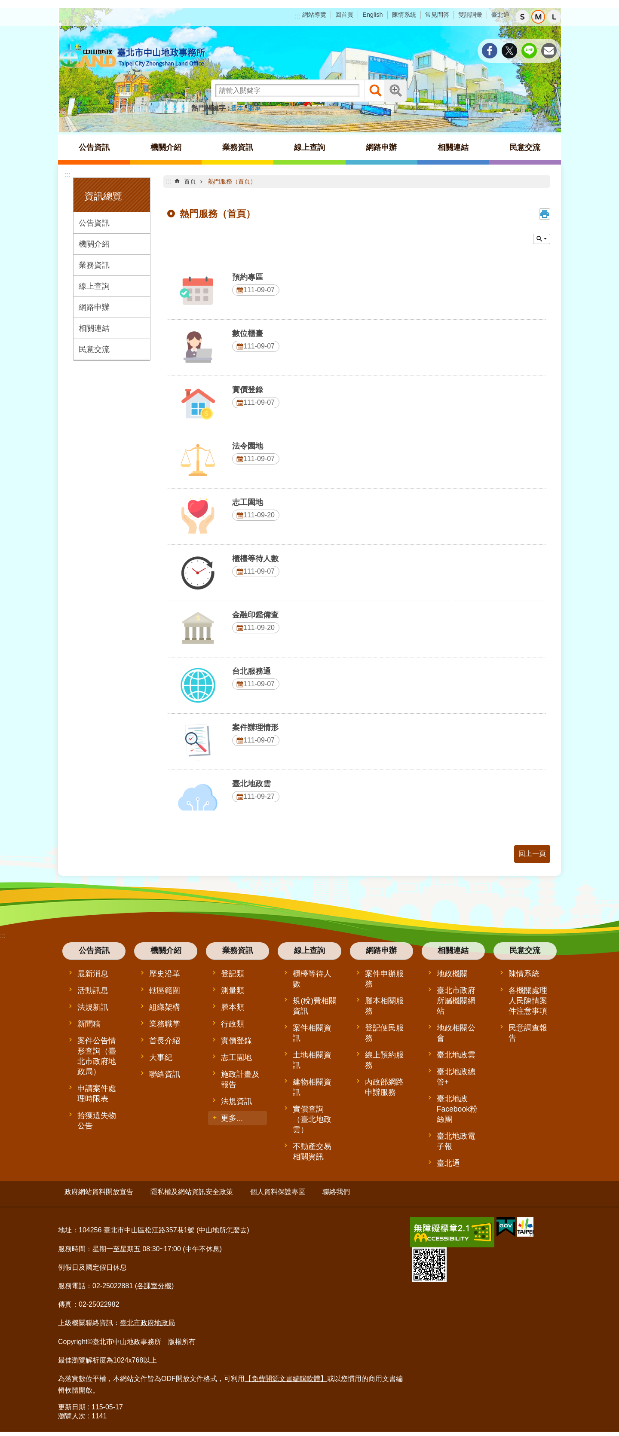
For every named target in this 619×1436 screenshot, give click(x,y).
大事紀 (160, 1057)
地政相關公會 (456, 1033)
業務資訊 (94, 265)
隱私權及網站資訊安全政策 (191, 1191)
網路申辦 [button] (381, 147)
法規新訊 (92, 1007)
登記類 (232, 973)
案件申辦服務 (384, 978)
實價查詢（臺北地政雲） (312, 1119)
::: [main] (168, 181)
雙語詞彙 (470, 14)
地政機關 (452, 973)
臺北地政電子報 (456, 1141)
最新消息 (92, 973)
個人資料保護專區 (277, 1191)
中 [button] (538, 17)
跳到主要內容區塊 (4, 4)
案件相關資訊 (312, 1033)
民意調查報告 (528, 1033)
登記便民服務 (384, 1033)
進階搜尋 (395, 90)
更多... (232, 1118)
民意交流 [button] (524, 147)
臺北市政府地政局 (147, 1319)
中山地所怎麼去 (223, 1226)
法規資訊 (236, 1101)
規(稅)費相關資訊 (315, 1005)
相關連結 (94, 328)
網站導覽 (314, 14)
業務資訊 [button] (237, 147)
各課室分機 (154, 1282)
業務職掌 (164, 1024)
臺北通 (500, 14)
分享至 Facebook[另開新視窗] (489, 50)
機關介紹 (94, 244)
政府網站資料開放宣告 (98, 1191)
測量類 (232, 990)
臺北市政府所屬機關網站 (456, 1000)
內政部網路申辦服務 (384, 1087)
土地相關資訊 (312, 1060)
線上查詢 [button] (309, 147)
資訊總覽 (103, 196)
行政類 (232, 1024)
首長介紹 (164, 1040)
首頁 (190, 181)
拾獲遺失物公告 (96, 1120)
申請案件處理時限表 (96, 1093)
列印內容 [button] (544, 214)
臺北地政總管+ (456, 1076)
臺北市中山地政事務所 (133, 56)
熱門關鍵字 (208, 108)
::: (297, 16)
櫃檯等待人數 (312, 978)
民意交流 (94, 349)
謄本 (237, 108)
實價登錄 (236, 1040)
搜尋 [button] (375, 90)
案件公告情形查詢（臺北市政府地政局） (96, 1056)
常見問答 (437, 14)
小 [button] (522, 17)
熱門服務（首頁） (232, 181)
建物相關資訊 (312, 1087)
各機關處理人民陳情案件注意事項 (528, 1000)
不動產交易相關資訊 (312, 1151)
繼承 (254, 108)
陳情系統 (404, 14)
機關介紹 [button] (165, 147)
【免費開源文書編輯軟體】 (286, 1374)
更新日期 (72, 1403)
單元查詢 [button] (541, 239)
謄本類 (232, 1007)
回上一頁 (532, 853)
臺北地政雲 (456, 1055)
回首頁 (344, 14)
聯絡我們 (336, 1191)
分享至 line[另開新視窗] (529, 50)
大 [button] (554, 17)
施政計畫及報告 (240, 1079)
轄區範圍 (164, 990)
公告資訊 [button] (94, 147)
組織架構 (164, 1007)
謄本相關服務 (384, 1005)
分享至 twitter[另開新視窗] (509, 50)
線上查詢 (94, 286)
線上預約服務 (384, 1060)
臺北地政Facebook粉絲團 (457, 1109)
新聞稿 (89, 1024)
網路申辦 (94, 307)
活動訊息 (92, 990)
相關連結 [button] (453, 147)
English (372, 14)
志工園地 (236, 1057)
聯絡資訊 (164, 1074)
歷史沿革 (164, 973)
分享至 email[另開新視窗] (549, 50)
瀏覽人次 (72, 1412)
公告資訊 (94, 223)
